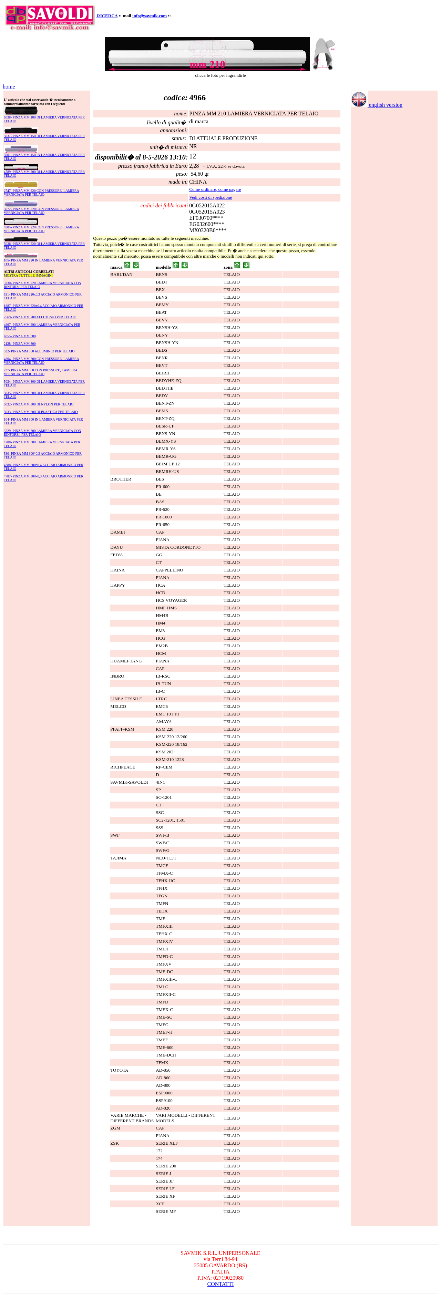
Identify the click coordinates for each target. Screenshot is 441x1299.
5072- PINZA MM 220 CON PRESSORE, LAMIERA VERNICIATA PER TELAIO (41, 211)
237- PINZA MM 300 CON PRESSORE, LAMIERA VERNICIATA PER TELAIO (41, 372)
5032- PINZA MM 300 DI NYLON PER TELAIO (38, 404)
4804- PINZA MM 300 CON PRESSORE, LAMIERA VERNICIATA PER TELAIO (41, 360)
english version (376, 105)
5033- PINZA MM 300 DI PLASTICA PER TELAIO (41, 412)
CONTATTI (220, 1284)
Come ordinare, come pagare (215, 189)
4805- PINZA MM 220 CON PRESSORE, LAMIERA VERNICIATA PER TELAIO (41, 229)
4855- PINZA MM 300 (20, 336)
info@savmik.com (149, 15)
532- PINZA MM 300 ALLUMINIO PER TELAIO (39, 351)
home (9, 87)
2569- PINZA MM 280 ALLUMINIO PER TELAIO (40, 317)
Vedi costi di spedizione (210, 197)
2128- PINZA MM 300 (20, 344)
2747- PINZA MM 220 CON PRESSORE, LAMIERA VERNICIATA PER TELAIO (41, 192)
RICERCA (107, 15)
